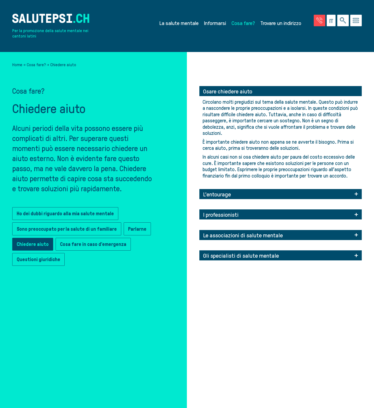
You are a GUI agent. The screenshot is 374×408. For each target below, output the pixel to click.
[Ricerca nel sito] (343, 20)
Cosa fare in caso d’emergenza (93, 244)
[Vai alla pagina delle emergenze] (319, 20)
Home (17, 64)
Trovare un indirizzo (280, 22)
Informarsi (215, 22)
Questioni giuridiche (38, 259)
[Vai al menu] (356, 20)
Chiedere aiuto (33, 244)
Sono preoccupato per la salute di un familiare (67, 229)
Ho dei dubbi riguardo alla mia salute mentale (65, 213)
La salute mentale (179, 22)
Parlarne (137, 229)
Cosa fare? (243, 22)
